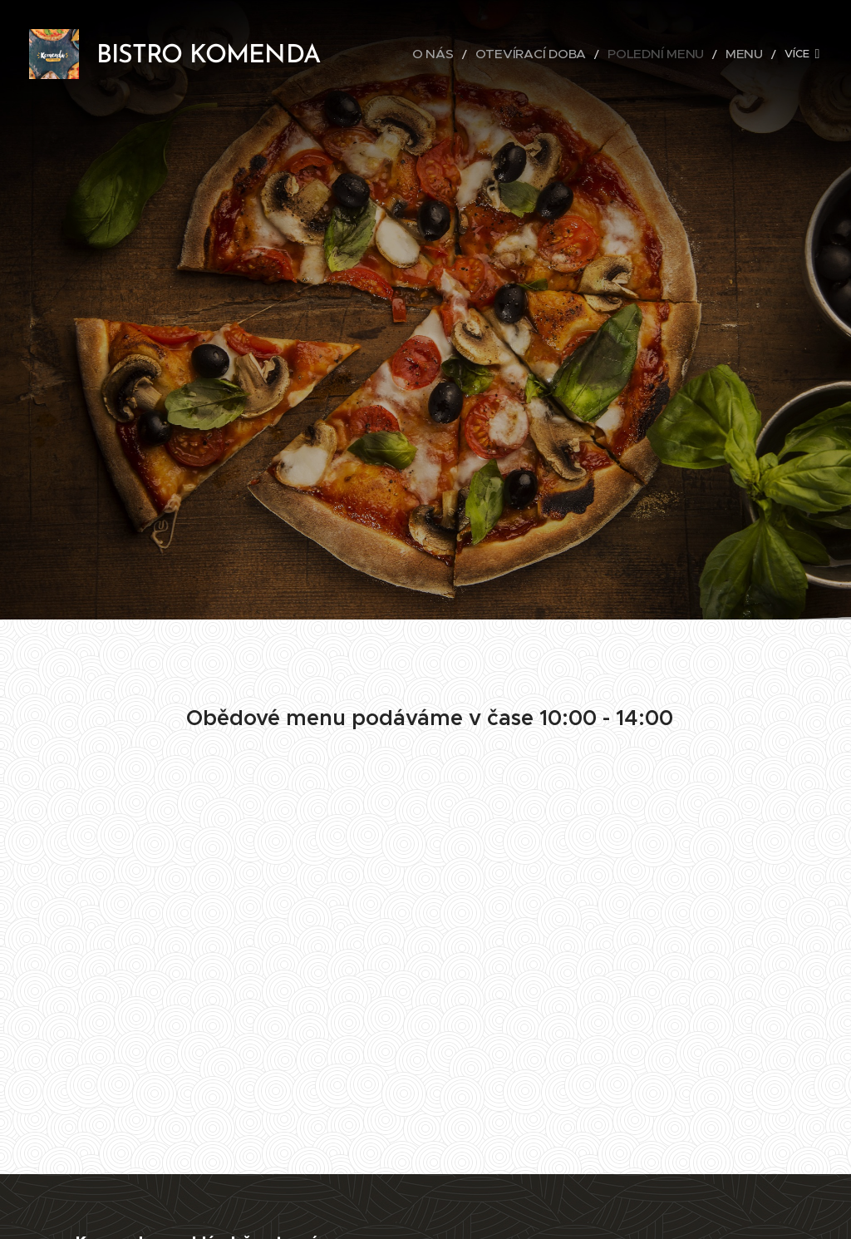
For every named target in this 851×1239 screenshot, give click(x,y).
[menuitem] (406, 54)
